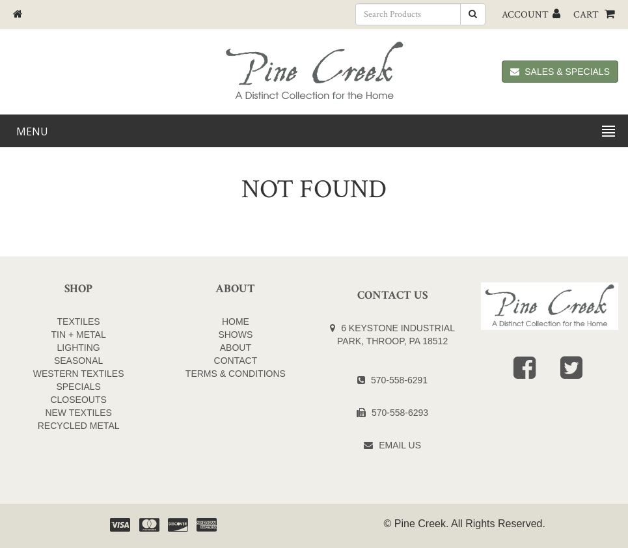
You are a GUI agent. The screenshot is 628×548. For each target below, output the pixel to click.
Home (235, 321)
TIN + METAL (78, 334)
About (235, 347)
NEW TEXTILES (78, 412)
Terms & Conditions (235, 373)
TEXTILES (78, 321)
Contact (236, 360)
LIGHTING (78, 347)
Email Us (400, 445)
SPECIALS (78, 386)
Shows (235, 334)
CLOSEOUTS (78, 399)
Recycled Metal (79, 425)
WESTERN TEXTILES (78, 373)
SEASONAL (78, 360)
